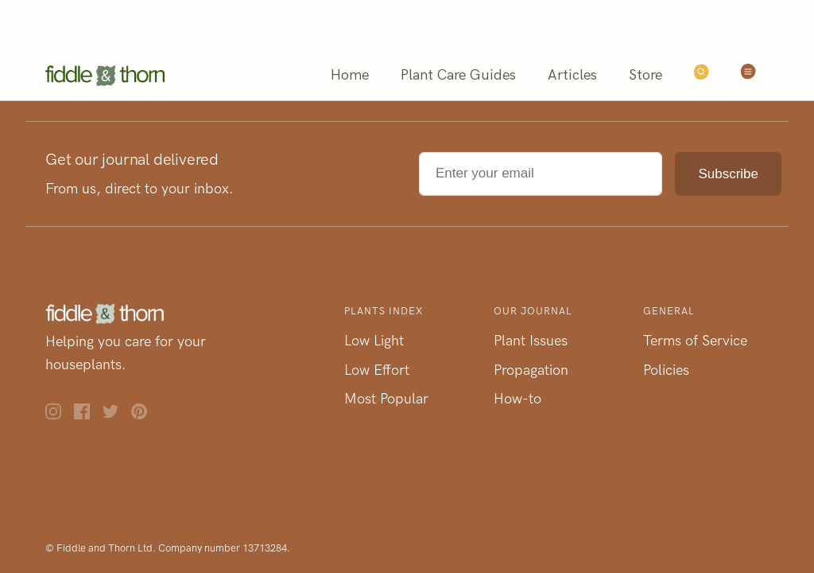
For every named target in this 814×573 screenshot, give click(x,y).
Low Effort (376, 370)
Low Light (374, 340)
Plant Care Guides (458, 75)
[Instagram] (59, 415)
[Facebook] (88, 415)
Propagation (531, 370)
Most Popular (386, 398)
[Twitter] (117, 415)
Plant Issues (531, 340)
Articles (572, 75)
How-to (517, 398)
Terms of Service (695, 340)
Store (645, 75)
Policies (666, 370)
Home (350, 75)
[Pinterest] (145, 415)
